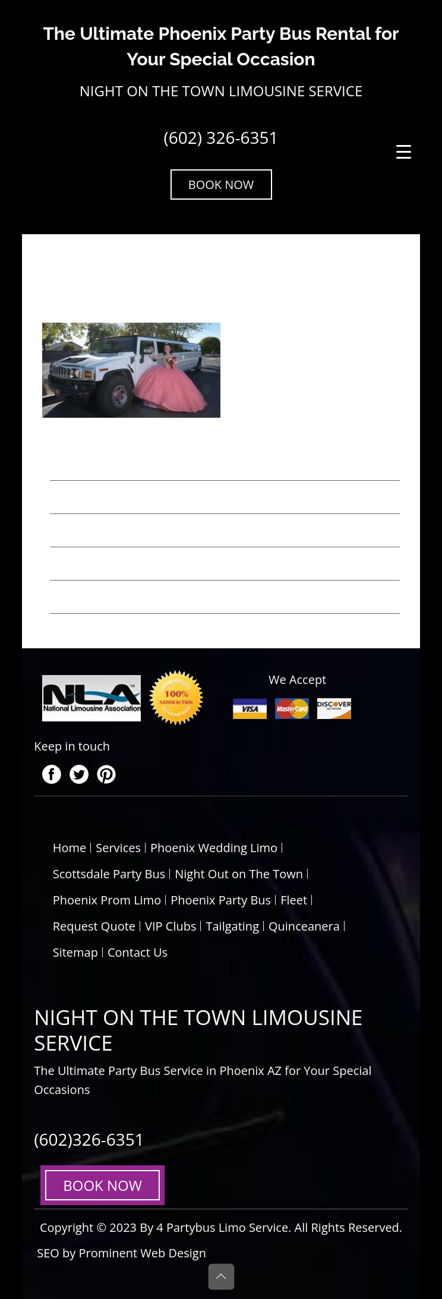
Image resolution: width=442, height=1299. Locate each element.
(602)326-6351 (89, 1139)
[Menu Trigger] (403, 151)
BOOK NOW (221, 184)
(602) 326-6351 (221, 137)
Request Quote (94, 926)
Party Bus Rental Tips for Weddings (146, 530)
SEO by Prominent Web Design (121, 1253)
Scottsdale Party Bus (109, 874)
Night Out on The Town (239, 874)
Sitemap (75, 952)
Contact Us (138, 952)
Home (70, 848)
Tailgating (232, 926)
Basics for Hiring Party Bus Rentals (144, 563)
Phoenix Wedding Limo (213, 848)
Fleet (293, 900)
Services (118, 848)
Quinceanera (304, 926)
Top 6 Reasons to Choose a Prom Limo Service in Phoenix (208, 463)
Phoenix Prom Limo (107, 900)
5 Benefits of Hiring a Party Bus (135, 596)
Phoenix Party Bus (221, 900)
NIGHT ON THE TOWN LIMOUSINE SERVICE (221, 90)
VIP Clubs (170, 926)
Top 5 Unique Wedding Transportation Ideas (172, 496)
